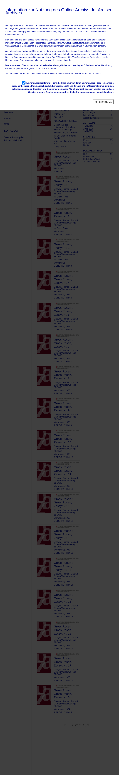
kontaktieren (15, 65)
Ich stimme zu (103, 101)
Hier (73, 73)
